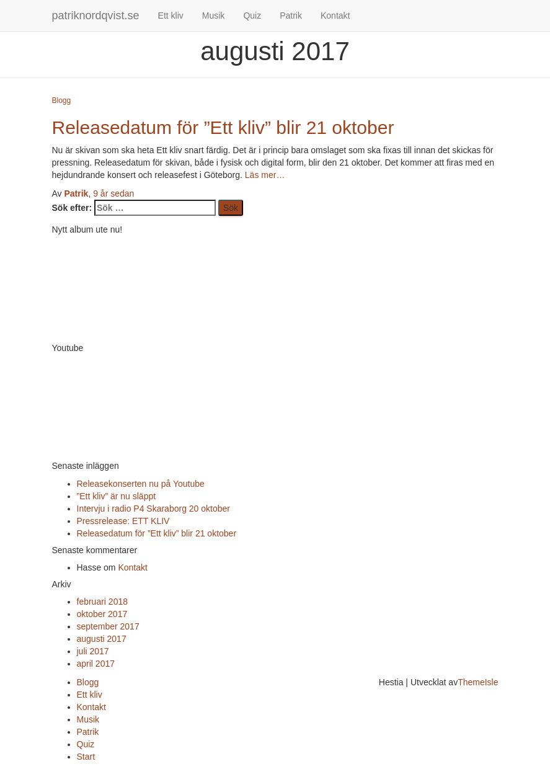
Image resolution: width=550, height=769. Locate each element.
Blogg (61, 100)
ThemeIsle (478, 682)
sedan (113, 193)
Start (86, 757)
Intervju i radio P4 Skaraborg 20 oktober (153, 508)
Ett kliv (171, 15)
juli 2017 (93, 651)
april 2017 (96, 664)
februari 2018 (102, 602)
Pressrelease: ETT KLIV (123, 521)
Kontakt (335, 15)
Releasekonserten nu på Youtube (141, 484)
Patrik (291, 15)
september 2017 (108, 626)
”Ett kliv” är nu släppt (116, 496)
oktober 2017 (102, 614)
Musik (213, 15)
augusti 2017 (101, 639)
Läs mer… (263, 175)
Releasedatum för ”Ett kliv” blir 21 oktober (223, 127)
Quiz (252, 15)
